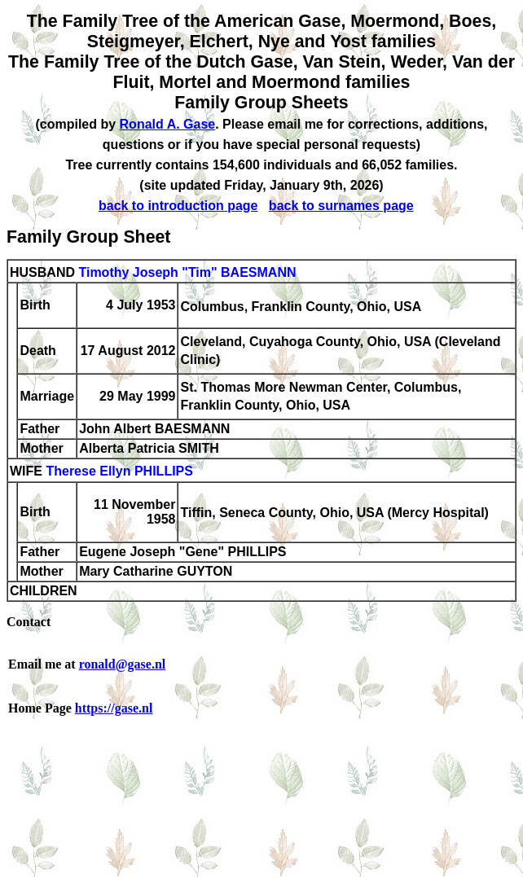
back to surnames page (341, 206)
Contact (29, 622)
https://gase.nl (114, 708)
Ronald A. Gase (168, 124)
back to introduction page (178, 206)
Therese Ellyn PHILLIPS (119, 472)
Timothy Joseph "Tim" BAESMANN (187, 272)
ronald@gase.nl (122, 664)
